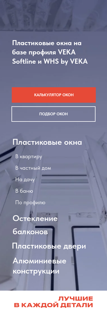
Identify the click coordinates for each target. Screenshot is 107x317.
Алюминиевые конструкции (39, 265)
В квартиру (28, 156)
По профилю (30, 202)
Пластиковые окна (47, 142)
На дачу (25, 179)
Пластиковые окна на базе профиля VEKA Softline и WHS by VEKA (50, 51)
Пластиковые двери (49, 245)
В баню (24, 190)
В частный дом (33, 167)
